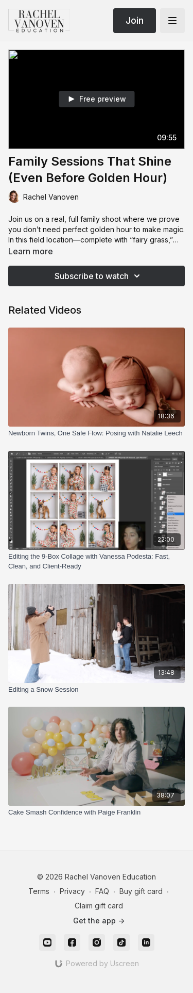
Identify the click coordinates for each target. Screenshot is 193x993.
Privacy (72, 891)
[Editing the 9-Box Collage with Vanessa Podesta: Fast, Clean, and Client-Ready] (96, 561)
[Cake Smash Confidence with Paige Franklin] (96, 812)
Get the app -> (99, 920)
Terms (38, 891)
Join (135, 20)
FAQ (102, 891)
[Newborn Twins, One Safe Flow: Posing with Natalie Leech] (96, 433)
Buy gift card (141, 891)
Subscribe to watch (99, 276)
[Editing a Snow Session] (96, 690)
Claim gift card (99, 905)
